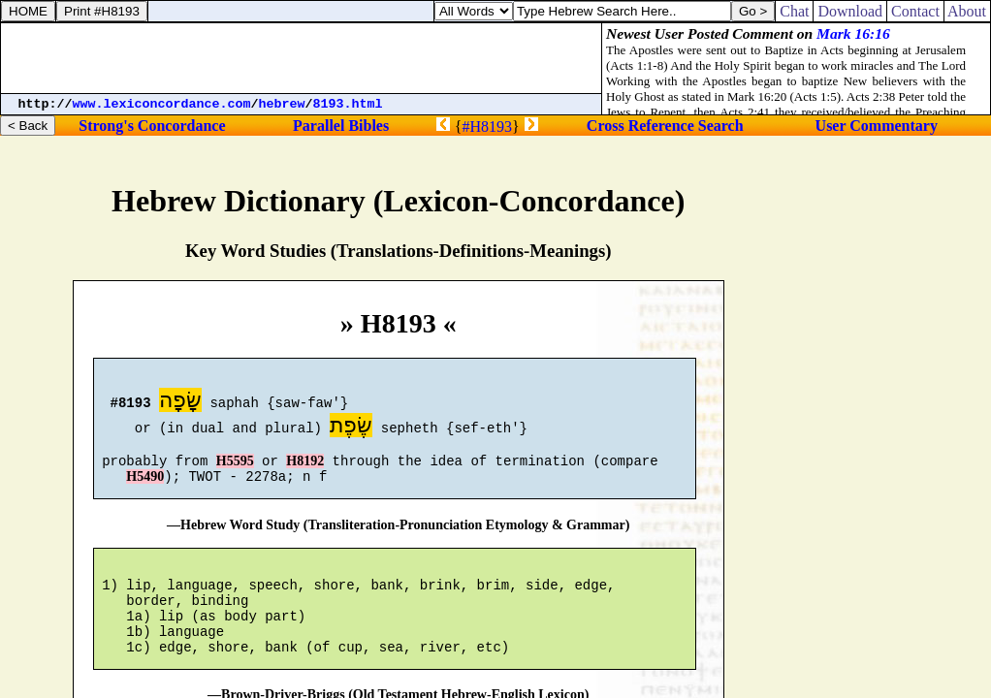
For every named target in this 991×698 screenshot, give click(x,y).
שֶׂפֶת (351, 428)
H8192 (305, 469)
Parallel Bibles (341, 125)
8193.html (348, 104)
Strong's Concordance (152, 125)
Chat (794, 11)
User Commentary (876, 125)
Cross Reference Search (665, 125)
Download (850, 11)
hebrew (282, 104)
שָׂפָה (180, 403)
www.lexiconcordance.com (162, 104)
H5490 (145, 488)
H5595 (235, 469)
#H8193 (487, 126)
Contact (915, 11)
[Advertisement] (301, 58)
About (967, 11)
